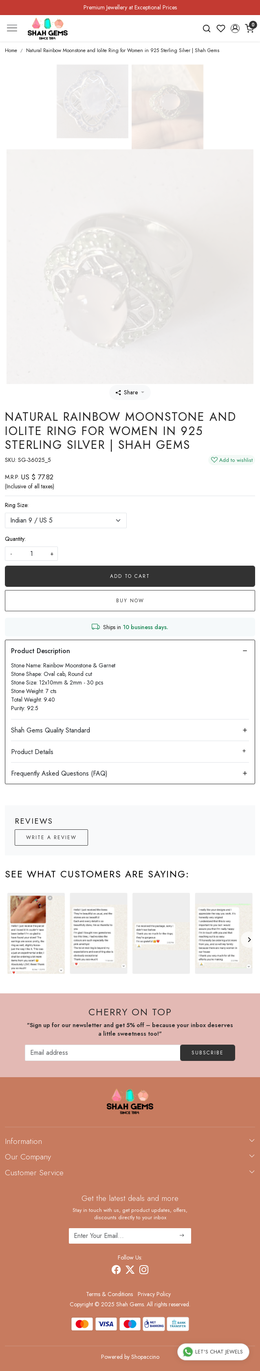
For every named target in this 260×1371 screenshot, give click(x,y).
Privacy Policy (154, 1294)
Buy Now (130, 600)
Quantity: (15, 539)
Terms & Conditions (109, 1294)
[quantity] (31, 554)
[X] (130, 1271)
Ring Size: (17, 505)
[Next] (249, 939)
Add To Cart (130, 576)
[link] (207, 28)
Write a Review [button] (51, 837)
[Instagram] (144, 1271)
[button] (235, 28)
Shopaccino (145, 1357)
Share (127, 392)
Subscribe (208, 1052)
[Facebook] (116, 1271)
